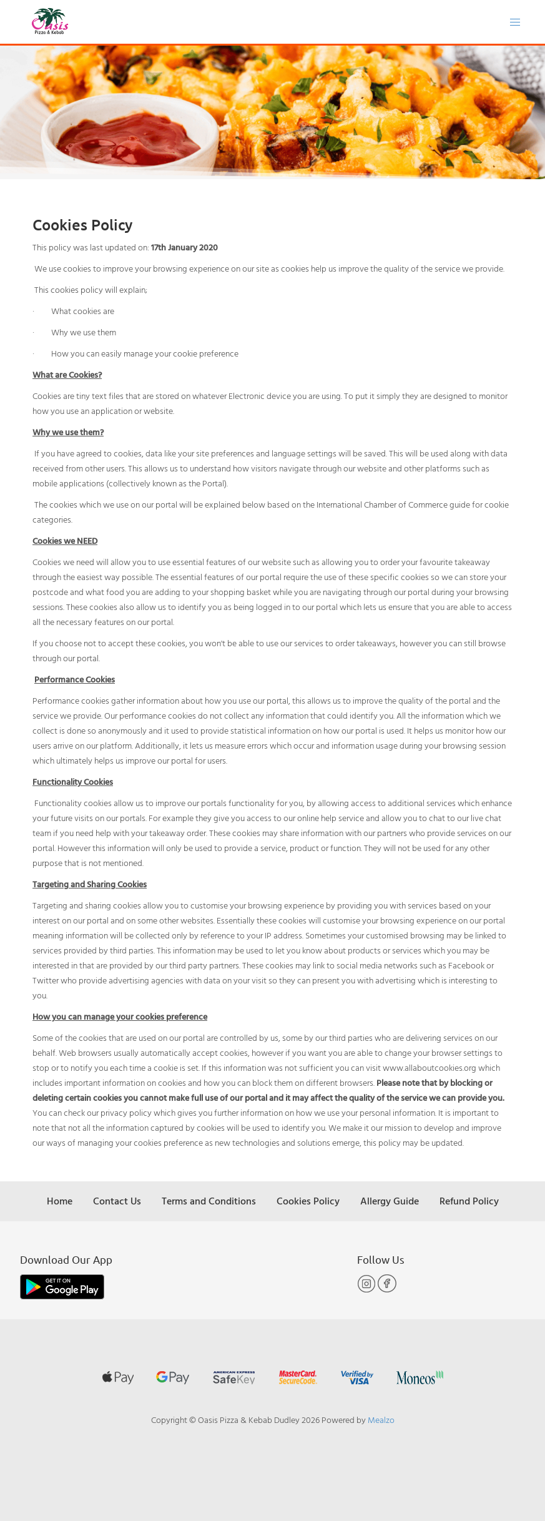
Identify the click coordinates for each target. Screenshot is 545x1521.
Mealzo (381, 1419)
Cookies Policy (308, 1200)
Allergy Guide (389, 1200)
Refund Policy (469, 1200)
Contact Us (117, 1200)
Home (59, 1200)
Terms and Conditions (209, 1200)
